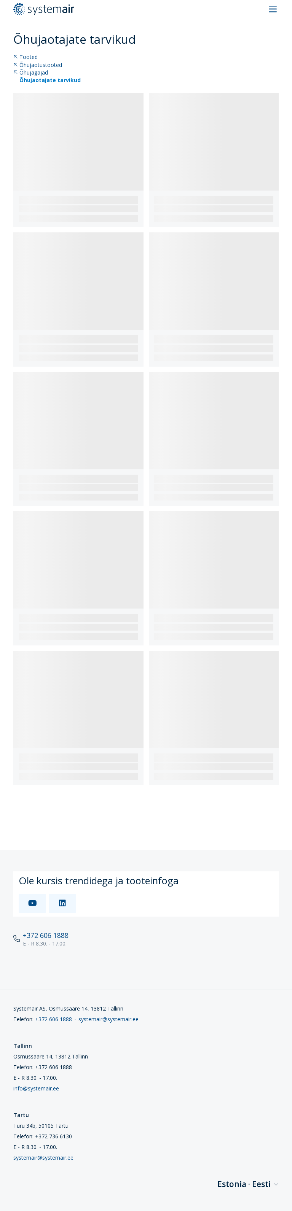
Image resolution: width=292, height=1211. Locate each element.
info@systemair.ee (36, 1088)
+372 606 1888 (46, 935)
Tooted (25, 57)
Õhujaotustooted (37, 65)
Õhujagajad (30, 73)
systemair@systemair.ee (108, 1019)
